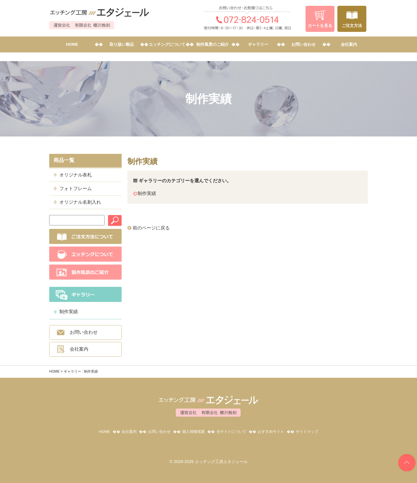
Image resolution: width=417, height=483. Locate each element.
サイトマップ (307, 431)
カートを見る (320, 25)
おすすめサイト (271, 431)
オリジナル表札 (75, 174)
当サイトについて (231, 431)
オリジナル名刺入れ (80, 202)
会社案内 (349, 44)
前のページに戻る (148, 227)
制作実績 (68, 311)
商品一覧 (64, 160)
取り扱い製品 (121, 44)
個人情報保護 (193, 431)
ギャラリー (258, 44)
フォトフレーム (75, 188)
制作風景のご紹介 (212, 44)
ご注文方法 (352, 25)
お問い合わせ (303, 44)
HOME (72, 44)
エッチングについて (167, 44)
